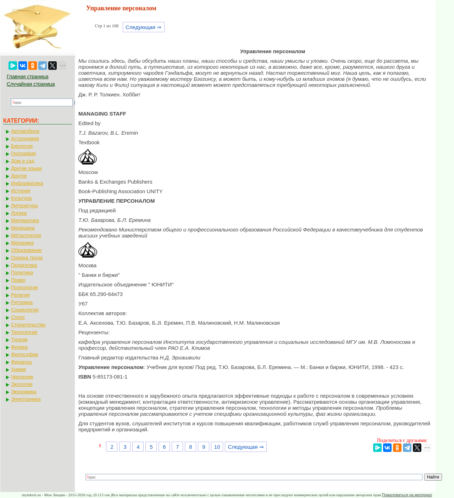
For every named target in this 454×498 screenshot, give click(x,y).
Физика (19, 347)
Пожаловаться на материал (407, 495)
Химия (18, 369)
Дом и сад (22, 161)
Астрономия (25, 138)
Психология (24, 287)
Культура (21, 198)
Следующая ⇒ (143, 27)
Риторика (22, 302)
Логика (19, 213)
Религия (20, 295)
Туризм (19, 339)
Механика (22, 243)
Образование (26, 250)
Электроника (26, 399)
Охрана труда (27, 258)
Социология (25, 310)
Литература (24, 205)
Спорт (18, 317)
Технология (24, 332)
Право (18, 280)
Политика (22, 272)
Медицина (23, 228)
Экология (21, 384)
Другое (19, 176)
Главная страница (28, 76)
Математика (25, 220)
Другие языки (26, 168)
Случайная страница (31, 84)
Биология (22, 146)
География (23, 153)
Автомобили (25, 131)
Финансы (21, 362)
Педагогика (24, 265)
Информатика (27, 183)
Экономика (23, 392)
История (20, 191)
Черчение (22, 377)
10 (217, 447)
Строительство (28, 325)
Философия (24, 354)
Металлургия (26, 235)
